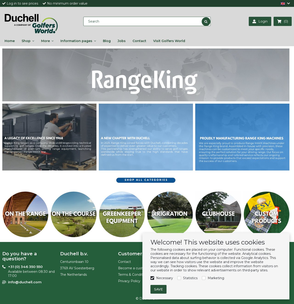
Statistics (190, 278)
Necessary (164, 278)
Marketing (216, 278)
